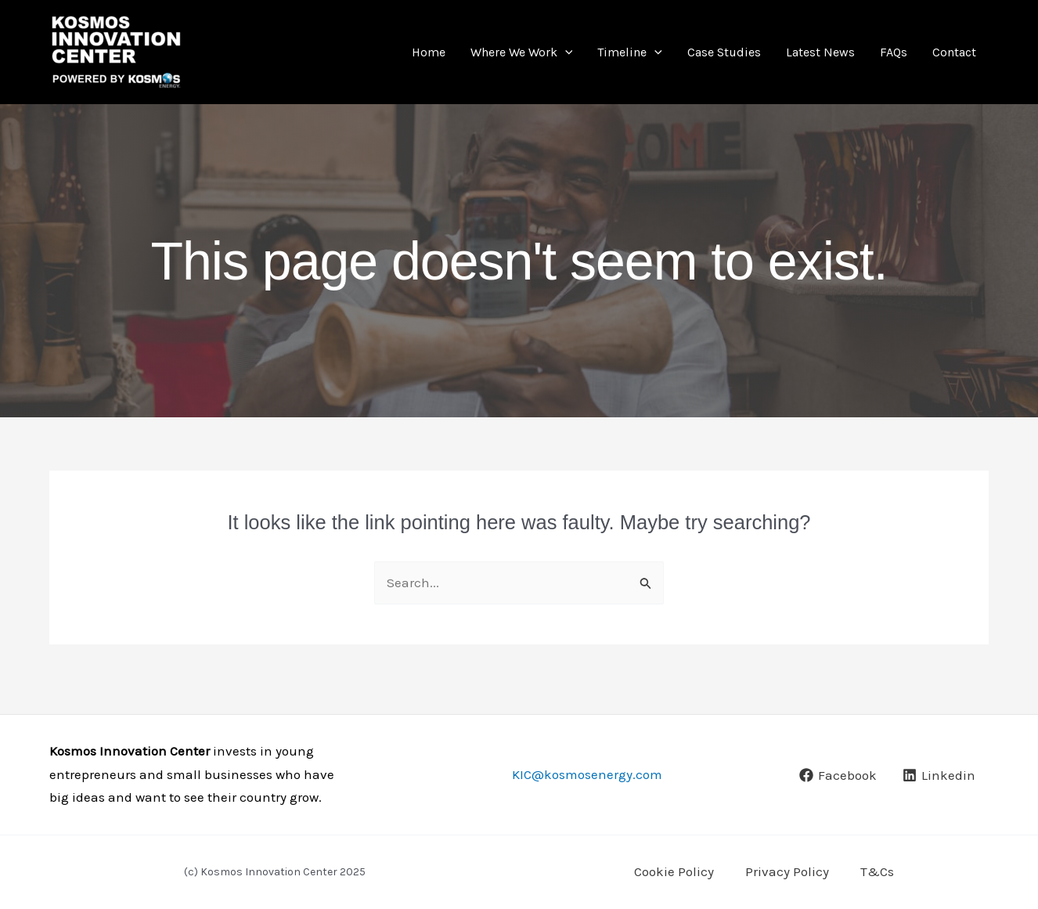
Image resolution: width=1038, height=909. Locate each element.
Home (428, 52)
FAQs (893, 52)
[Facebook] (838, 775)
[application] (565, 52)
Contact (954, 52)
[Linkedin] (939, 775)
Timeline (629, 52)
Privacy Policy (787, 871)
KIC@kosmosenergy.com (587, 774)
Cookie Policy (674, 871)
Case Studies (724, 52)
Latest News (820, 52)
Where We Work (521, 52)
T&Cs (877, 871)
